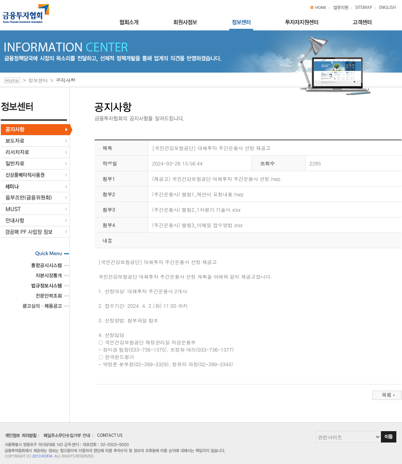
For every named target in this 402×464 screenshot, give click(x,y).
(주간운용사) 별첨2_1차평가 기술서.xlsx (196, 209)
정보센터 (38, 80)
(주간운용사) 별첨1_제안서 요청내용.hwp (197, 194)
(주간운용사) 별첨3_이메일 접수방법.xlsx (197, 224)
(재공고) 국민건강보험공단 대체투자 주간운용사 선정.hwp (216, 178)
